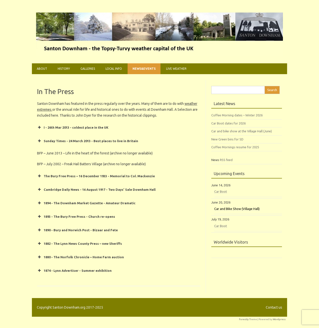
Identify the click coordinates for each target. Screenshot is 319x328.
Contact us (274, 307)
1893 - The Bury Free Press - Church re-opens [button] (76, 216)
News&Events (144, 68)
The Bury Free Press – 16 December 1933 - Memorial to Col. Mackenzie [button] (96, 176)
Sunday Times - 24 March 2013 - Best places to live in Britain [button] (87, 140)
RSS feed (226, 160)
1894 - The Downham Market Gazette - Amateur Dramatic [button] (86, 203)
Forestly (244, 319)
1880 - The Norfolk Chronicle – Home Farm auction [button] (80, 257)
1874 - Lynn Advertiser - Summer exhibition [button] (74, 270)
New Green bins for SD (227, 139)
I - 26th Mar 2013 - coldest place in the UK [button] (72, 127)
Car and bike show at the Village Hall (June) (241, 131)
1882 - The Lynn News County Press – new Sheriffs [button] (79, 243)
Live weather (176, 68)
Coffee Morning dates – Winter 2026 (237, 115)
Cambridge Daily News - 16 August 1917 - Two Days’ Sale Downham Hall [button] (96, 189)
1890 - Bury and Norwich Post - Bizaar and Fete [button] (77, 230)
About (42, 68)
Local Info (114, 68)
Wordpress (279, 319)
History (64, 68)
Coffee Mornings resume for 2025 (235, 147)
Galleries (87, 68)
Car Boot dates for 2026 (228, 123)
